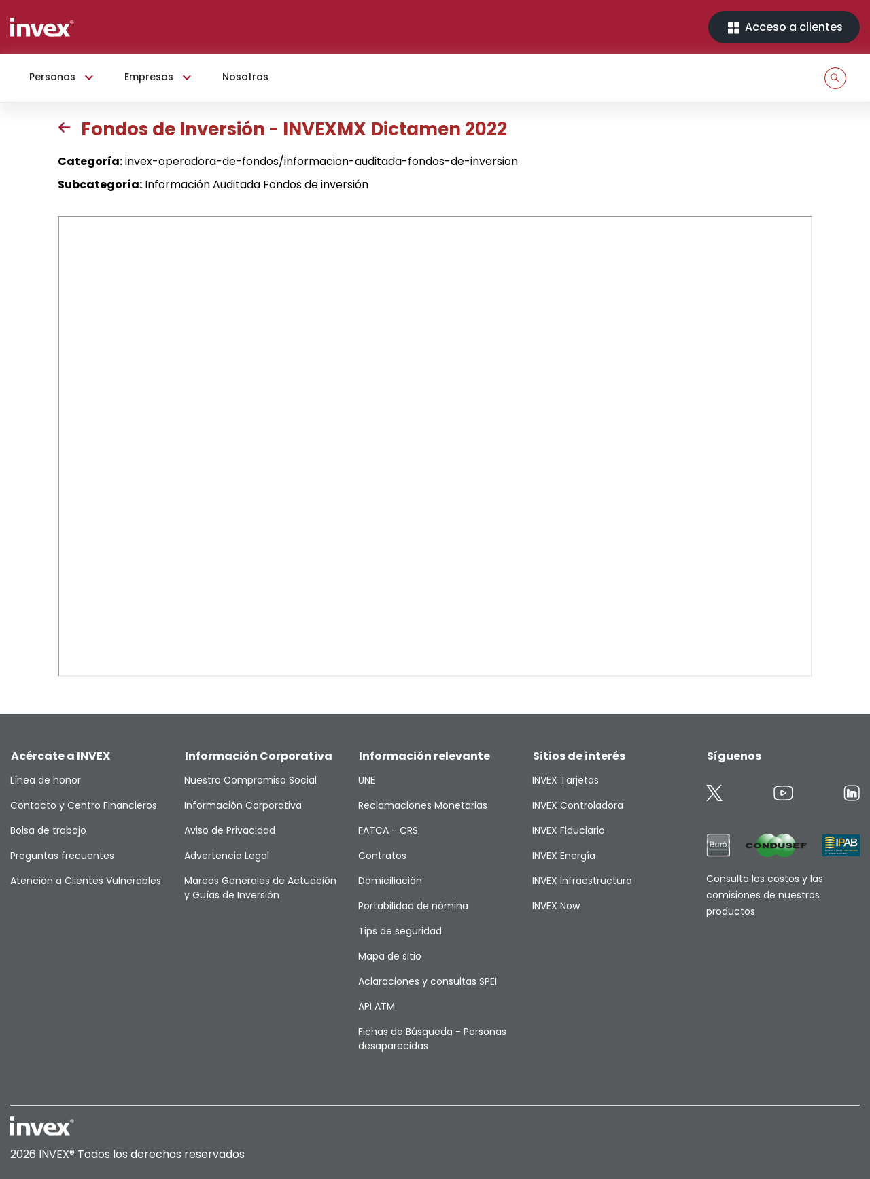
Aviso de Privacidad (229, 830)
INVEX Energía (563, 855)
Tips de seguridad (400, 931)
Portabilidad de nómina (413, 906)
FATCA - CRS (388, 830)
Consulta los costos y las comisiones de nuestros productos (764, 895)
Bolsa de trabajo (48, 830)
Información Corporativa (243, 805)
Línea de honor (45, 780)
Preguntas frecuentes (62, 855)
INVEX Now (556, 906)
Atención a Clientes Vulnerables (85, 880)
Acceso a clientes (784, 27)
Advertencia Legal (226, 855)
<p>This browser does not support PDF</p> (435, 446)
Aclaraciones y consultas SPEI (427, 981)
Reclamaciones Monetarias (422, 805)
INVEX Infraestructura (582, 880)
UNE (366, 780)
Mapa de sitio (389, 956)
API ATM (376, 1006)
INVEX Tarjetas (565, 780)
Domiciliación (390, 880)
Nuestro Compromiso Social (250, 780)
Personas (63, 77)
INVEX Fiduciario (568, 830)
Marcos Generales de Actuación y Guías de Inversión (260, 888)
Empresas (159, 77)
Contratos (382, 855)
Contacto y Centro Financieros (83, 805)
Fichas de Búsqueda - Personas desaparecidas (432, 1039)
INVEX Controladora (577, 805)
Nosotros (245, 77)
